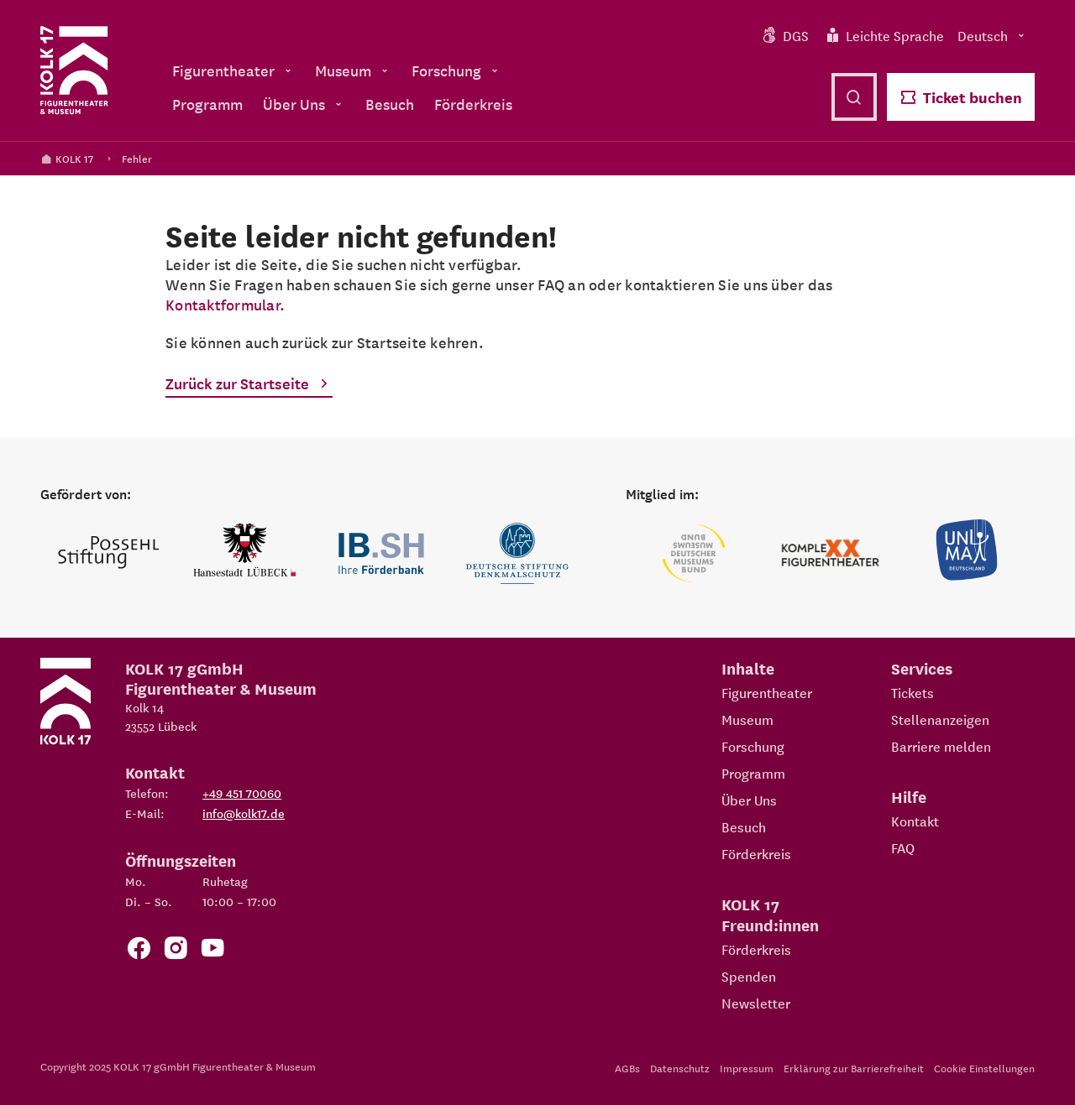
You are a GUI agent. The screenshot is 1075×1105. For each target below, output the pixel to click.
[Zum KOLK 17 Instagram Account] (175, 951)
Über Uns (749, 800)
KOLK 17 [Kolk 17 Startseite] (66, 158)
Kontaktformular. (225, 304)
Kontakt (915, 821)
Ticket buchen (960, 97)
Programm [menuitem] (207, 103)
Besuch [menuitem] (389, 103)
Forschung (752, 746)
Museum (747, 719)
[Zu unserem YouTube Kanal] (212, 951)
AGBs (627, 1068)
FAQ (903, 847)
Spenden (748, 976)
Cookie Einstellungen (984, 1068)
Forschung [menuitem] (456, 70)
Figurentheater (766, 692)
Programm (753, 773)
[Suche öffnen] (854, 97)
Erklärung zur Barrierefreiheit (854, 1068)
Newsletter (755, 1003)
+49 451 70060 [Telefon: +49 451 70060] (241, 793)
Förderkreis (756, 853)
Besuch (743, 826)
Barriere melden (941, 746)
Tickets (912, 692)
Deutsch (992, 35)
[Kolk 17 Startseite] (74, 70)
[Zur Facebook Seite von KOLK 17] (138, 951)
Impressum (746, 1068)
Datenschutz (680, 1068)
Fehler (137, 158)
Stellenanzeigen (940, 719)
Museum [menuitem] (353, 70)
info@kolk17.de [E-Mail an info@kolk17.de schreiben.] (243, 813)
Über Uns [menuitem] (304, 103)
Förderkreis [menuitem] (473, 103)
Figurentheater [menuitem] (233, 70)
